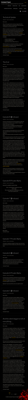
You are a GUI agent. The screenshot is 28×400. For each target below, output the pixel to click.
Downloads (15, 8)
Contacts (20, 8)
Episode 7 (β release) (11, 198)
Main (25, 2)
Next (16, 394)
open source (19, 163)
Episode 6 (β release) (11, 253)
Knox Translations (15, 302)
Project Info (15, 5)
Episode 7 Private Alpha (12, 239)
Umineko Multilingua (8, 8)
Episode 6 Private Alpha (12, 273)
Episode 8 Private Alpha (12, 181)
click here (13, 337)
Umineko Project (6, 2)
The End (6, 62)
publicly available (6, 166)
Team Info (9, 5)
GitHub (9, 52)
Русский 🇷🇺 (24, 11)
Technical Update (9, 17)
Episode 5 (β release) (11, 291)
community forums (18, 50)
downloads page (6, 46)
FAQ (19, 5)
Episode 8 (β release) (11, 117)
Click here (4, 280)
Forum (25, 8)
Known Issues (23, 5)
